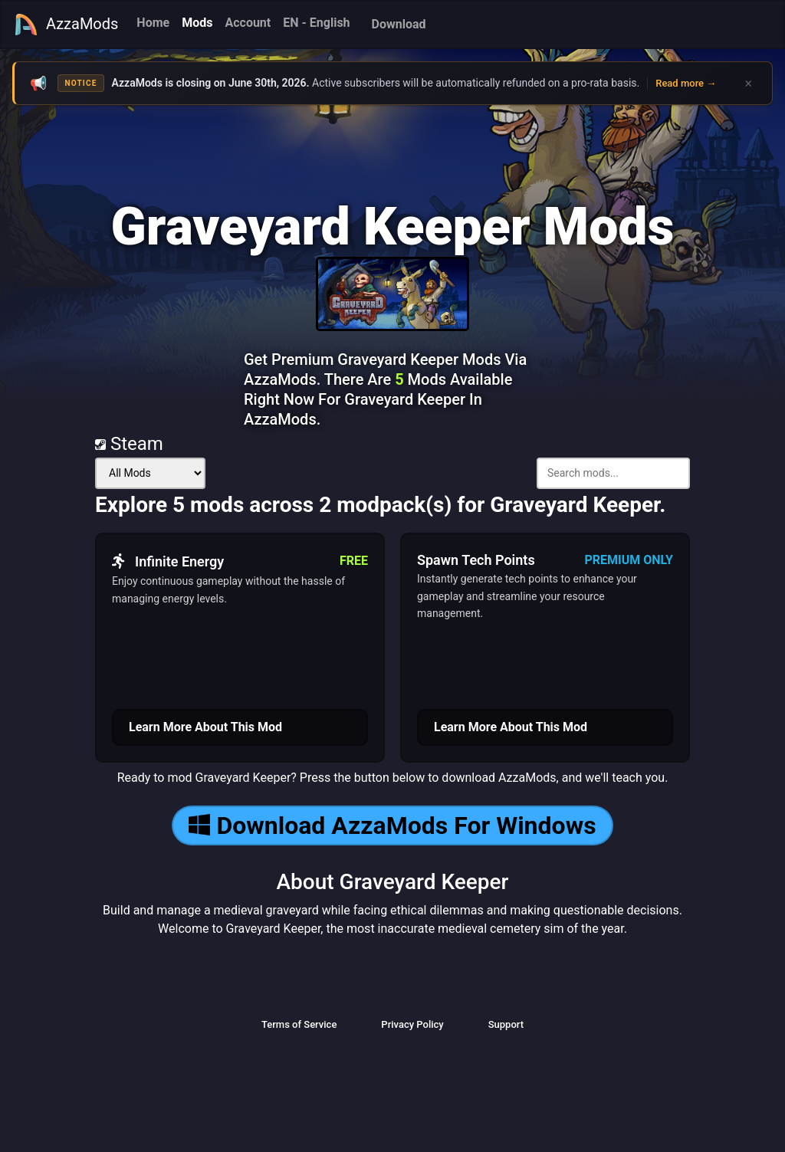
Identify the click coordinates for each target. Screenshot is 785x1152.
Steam (129, 444)
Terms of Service (299, 1024)
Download (399, 24)
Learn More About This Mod (205, 727)
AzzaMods (66, 24)
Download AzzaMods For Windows (392, 825)
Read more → (685, 83)
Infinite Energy (168, 561)
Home (152, 22)
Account (248, 22)
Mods (197, 22)
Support (506, 1024)
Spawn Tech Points (476, 560)
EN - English (316, 22)
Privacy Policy (412, 1024)
